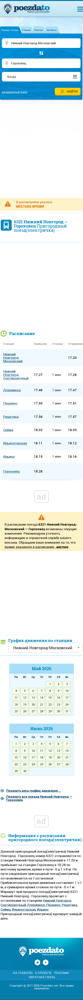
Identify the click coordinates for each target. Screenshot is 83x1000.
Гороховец (11, 471)
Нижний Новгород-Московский (13, 357)
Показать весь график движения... (33, 790)
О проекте (43, 973)
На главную (22, 973)
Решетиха (69, 905)
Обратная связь (42, 977)
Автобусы (52, 30)
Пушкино (53, 905)
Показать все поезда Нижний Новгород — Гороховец (39, 798)
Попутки (38, 30)
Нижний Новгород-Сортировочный (16, 374)
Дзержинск (36, 905)
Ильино (42, 909)
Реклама (61, 973)
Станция (26, 30)
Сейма (6, 909)
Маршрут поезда (9, 30)
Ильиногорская (24, 909)
